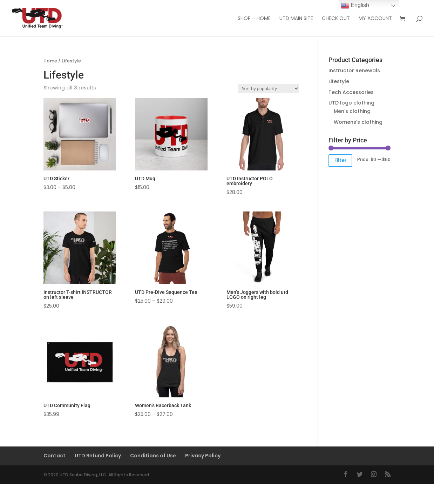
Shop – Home (254, 19)
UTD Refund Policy (98, 455)
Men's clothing (352, 111)
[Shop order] (268, 88)
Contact (54, 455)
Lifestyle (338, 81)
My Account (375, 19)
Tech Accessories (351, 92)
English (355, 5)
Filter (340, 160)
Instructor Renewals (354, 70)
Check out (336, 19)
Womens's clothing (358, 122)
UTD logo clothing (351, 102)
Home (50, 61)
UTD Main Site (296, 19)
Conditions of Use (153, 455)
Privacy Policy (203, 455)
